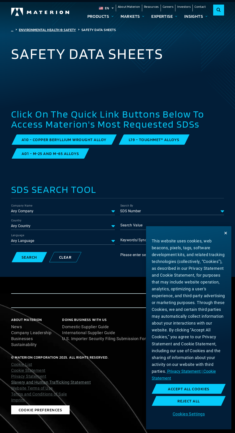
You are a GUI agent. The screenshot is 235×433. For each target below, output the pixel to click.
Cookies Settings (189, 414)
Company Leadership (31, 333)
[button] (64, 139)
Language (17, 235)
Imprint (18, 400)
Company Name (22, 205)
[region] (188, 327)
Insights (193, 16)
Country (16, 220)
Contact (200, 6)
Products (98, 16)
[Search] (218, 10)
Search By (126, 205)
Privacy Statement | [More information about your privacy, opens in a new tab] (184, 371)
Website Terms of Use (32, 388)
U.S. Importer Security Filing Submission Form (105, 338)
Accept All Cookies (189, 388)
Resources (151, 6)
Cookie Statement (28, 370)
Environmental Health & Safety (47, 30)
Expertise (162, 16)
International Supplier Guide (88, 333)
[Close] (226, 233)
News (16, 327)
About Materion (129, 6)
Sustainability (24, 344)
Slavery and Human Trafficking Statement (51, 382)
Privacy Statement (28, 376)
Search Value (131, 225)
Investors (184, 6)
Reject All (188, 401)
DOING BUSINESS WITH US (84, 320)
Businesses (22, 338)
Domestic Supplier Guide (85, 327)
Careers (168, 6)
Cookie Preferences (40, 409)
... (12, 30)
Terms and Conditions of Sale (39, 394)
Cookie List (21, 364)
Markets (130, 16)
